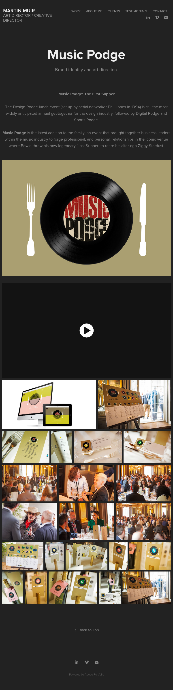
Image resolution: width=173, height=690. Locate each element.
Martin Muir (19, 10)
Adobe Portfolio (94, 674)
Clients (114, 11)
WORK (76, 11)
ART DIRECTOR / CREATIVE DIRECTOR (28, 17)
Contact (160, 11)
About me (94, 11)
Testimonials (136, 11)
